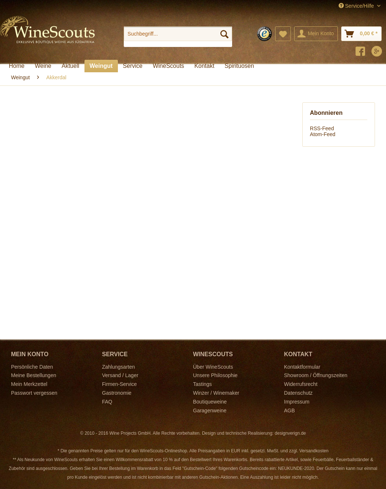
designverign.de (290, 433)
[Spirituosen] (239, 66)
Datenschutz (298, 393)
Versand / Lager (120, 375)
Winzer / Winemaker (216, 393)
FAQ (107, 402)
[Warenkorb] (361, 33)
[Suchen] (224, 33)
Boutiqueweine (210, 402)
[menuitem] (178, 36)
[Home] (17, 66)
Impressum (296, 402)
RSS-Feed (322, 128)
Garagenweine (210, 410)
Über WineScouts (213, 367)
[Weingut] (101, 66)
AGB (289, 410)
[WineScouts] (168, 66)
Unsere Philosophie (215, 375)
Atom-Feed (322, 134)
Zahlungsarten (118, 367)
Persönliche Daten (32, 367)
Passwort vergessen (34, 393)
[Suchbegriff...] (178, 33)
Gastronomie (116, 393)
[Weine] (43, 66)
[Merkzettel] (283, 33)
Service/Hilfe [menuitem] (357, 6)
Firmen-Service (119, 384)
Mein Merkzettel (29, 384)
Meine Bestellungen (33, 375)
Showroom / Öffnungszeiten (315, 375)
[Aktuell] (70, 66)
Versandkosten (313, 450)
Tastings (202, 384)
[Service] (133, 66)
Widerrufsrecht (300, 384)
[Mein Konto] (316, 33)
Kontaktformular (302, 367)
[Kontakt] (204, 66)
